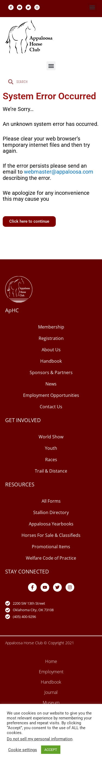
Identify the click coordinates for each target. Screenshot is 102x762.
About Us (51, 350)
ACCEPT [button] (50, 750)
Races (51, 460)
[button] (92, 7)
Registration (51, 338)
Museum (51, 703)
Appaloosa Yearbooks (51, 524)
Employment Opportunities (51, 395)
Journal (51, 692)
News (51, 384)
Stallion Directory (51, 512)
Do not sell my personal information (39, 739)
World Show (51, 437)
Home (51, 661)
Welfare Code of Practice (51, 558)
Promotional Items (51, 547)
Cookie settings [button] (22, 749)
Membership (51, 327)
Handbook (51, 361)
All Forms (51, 501)
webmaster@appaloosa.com (58, 171)
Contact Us (51, 407)
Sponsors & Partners (51, 372)
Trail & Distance (51, 471)
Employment (51, 672)
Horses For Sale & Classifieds (51, 535)
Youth (51, 448)
